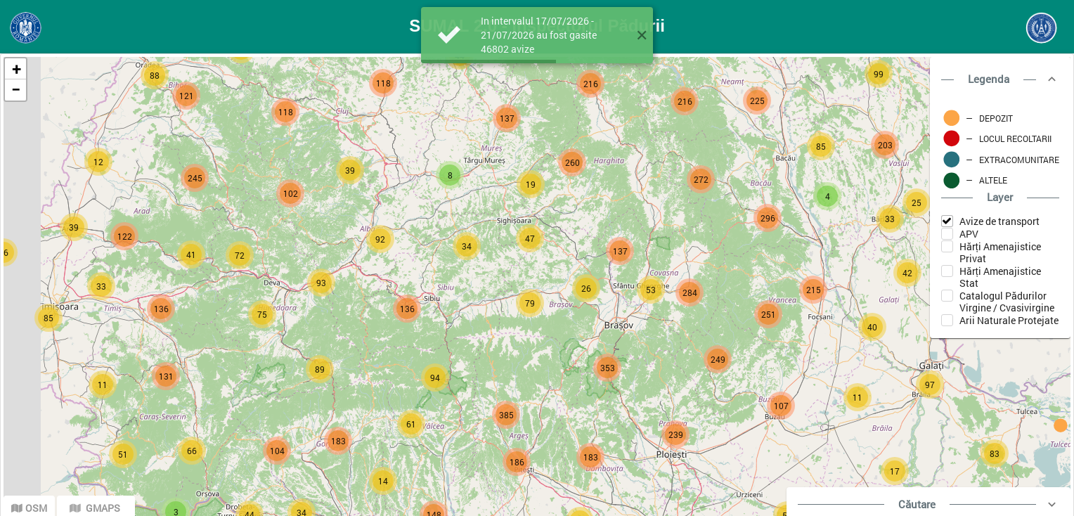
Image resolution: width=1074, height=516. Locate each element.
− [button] (15, 89)
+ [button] (16, 68)
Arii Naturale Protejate (1009, 320)
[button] (641, 35)
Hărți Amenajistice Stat (1000, 277)
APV (968, 234)
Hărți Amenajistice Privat (1000, 252)
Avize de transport (999, 221)
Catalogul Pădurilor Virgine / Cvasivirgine (1006, 302)
